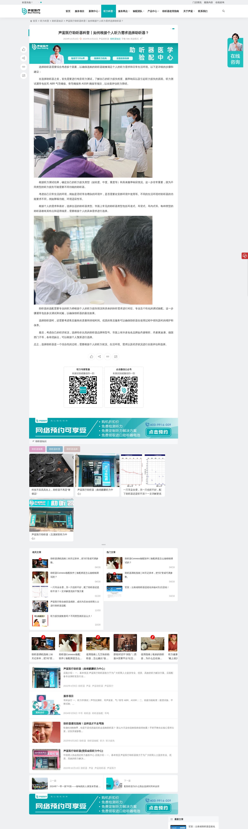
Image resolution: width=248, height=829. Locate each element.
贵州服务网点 (40, 706)
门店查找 (197, 2)
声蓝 (92, 634)
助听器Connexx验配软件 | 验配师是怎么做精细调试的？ (70, 604)
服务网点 (126, 11)
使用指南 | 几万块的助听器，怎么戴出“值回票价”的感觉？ (97, 604)
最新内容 (208, 2)
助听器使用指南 (173, 11)
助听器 (85, 634)
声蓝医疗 (112, 634)
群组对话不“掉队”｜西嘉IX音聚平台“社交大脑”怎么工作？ (125, 604)
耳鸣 (110, 664)
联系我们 (206, 11)
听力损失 (113, 694)
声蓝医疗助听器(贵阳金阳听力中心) (87, 704)
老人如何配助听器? (198, 161)
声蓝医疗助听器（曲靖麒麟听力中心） (88, 614)
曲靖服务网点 (40, 616)
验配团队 (140, 11)
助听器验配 (101, 664)
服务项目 (82, 11)
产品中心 (155, 11)
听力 (106, 694)
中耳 (84, 664)
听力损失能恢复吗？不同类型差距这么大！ (71, 562)
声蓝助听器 (101, 634)
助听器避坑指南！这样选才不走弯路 (87, 674)
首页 (71, 11)
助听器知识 (57, 21)
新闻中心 (96, 11)
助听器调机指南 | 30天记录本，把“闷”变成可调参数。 (43, 604)
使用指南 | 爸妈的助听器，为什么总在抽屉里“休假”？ (152, 604)
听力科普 (111, 11)
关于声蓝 (191, 11)
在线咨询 (219, 2)
